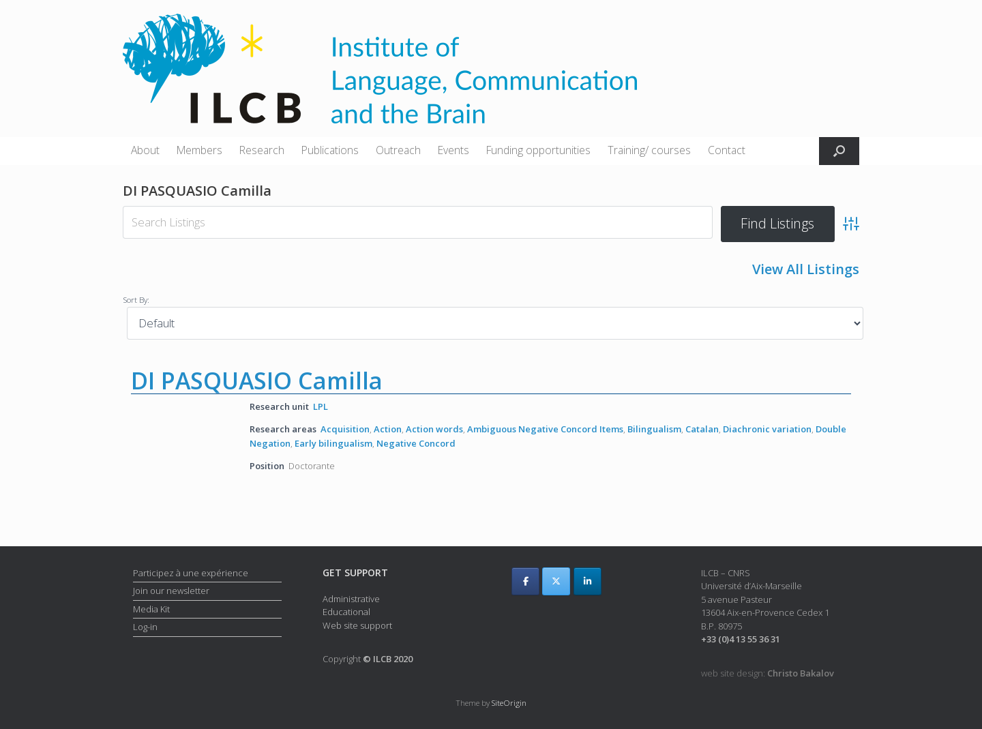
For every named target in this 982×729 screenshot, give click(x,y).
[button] (839, 151)
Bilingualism (654, 429)
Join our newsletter (171, 590)
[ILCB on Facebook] (525, 581)
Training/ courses (649, 150)
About (145, 150)
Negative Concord (416, 443)
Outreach (398, 150)
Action (388, 429)
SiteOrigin (509, 703)
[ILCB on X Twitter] (556, 581)
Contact (726, 150)
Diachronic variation (767, 429)
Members (199, 150)
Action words (434, 429)
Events (453, 150)
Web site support (357, 625)
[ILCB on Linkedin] (587, 581)
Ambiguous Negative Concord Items (545, 429)
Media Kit (151, 608)
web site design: (767, 672)
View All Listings (805, 269)
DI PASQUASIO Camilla (257, 380)
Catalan (702, 429)
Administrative (351, 599)
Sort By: (136, 299)
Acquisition (345, 429)
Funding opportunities (538, 150)
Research (261, 150)
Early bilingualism (333, 443)
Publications (330, 150)
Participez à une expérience (190, 572)
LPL (320, 406)
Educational (346, 612)
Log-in (145, 627)
